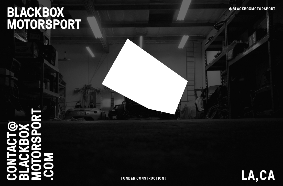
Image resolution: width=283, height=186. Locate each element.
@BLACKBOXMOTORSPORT (252, 8)
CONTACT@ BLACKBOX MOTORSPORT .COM (29, 144)
